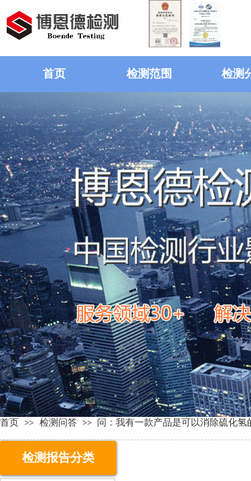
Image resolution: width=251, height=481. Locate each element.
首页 (54, 73)
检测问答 (58, 422)
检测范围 (149, 73)
